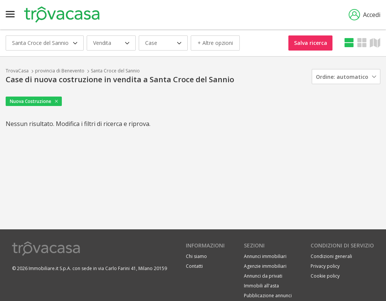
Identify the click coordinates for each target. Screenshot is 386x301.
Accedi (364, 14)
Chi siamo (196, 256)
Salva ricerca (310, 42)
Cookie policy (325, 276)
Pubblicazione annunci (268, 295)
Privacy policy (325, 266)
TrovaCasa (17, 71)
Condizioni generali (331, 256)
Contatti (194, 266)
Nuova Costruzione (30, 101)
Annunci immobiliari (265, 256)
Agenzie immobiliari (265, 266)
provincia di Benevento (59, 71)
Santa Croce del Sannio (115, 71)
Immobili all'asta (261, 286)
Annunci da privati (263, 276)
